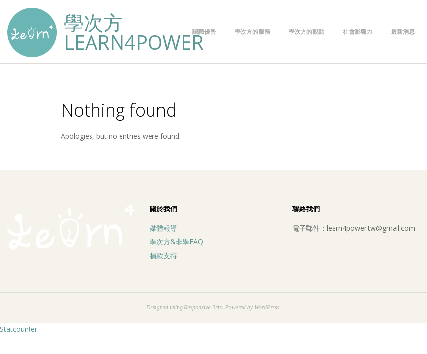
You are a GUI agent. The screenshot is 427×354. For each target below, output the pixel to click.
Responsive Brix (203, 307)
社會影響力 (357, 32)
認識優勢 (204, 32)
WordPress (266, 307)
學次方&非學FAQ (176, 241)
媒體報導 (163, 228)
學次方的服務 (252, 32)
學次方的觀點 (306, 32)
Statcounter (18, 329)
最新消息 (403, 32)
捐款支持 (163, 255)
